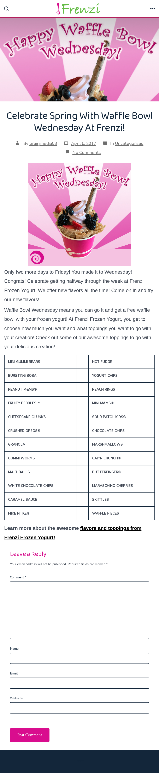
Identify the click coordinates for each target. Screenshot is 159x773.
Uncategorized (129, 143)
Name (14, 648)
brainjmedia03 (43, 143)
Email (14, 673)
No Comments (86, 152)
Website (16, 698)
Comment (18, 577)
